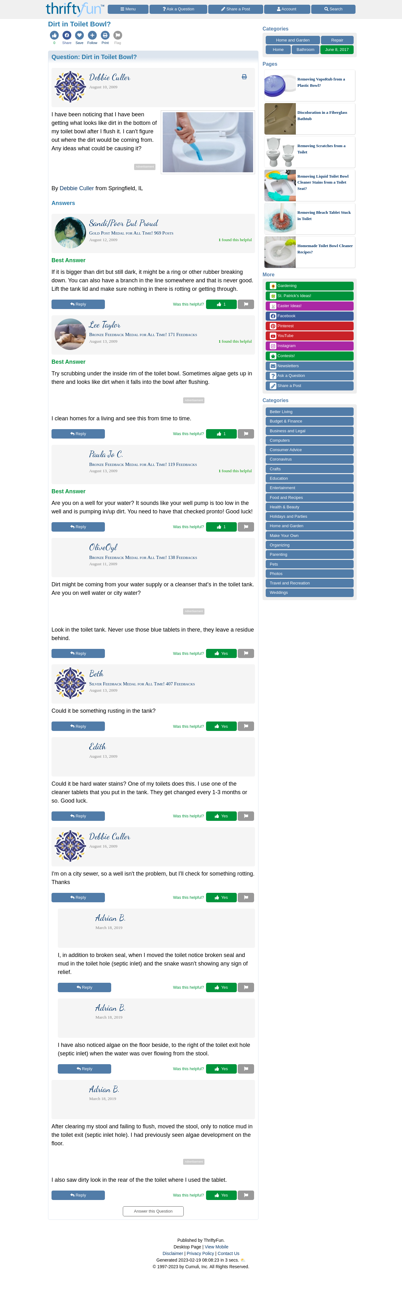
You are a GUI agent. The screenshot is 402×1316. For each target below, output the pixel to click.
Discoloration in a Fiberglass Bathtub (322, 115)
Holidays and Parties (288, 516)
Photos (276, 573)
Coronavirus (281, 459)
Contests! (282, 356)
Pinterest (282, 326)
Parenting (278, 554)
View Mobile (216, 1246)
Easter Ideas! (286, 306)
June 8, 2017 (337, 49)
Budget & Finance (286, 421)
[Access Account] (287, 9)
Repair (337, 40)
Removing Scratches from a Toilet (321, 148)
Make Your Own (284, 535)
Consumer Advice (286, 449)
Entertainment (282, 487)
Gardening (283, 286)
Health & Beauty (284, 507)
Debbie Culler (77, 188)
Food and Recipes (286, 497)
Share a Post (285, 386)
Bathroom (305, 49)
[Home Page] (75, 3)
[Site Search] (333, 9)
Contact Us (228, 1253)
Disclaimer (173, 1253)
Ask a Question (287, 376)
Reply (78, 304)
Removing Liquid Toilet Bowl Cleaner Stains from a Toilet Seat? (323, 182)
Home (278, 49)
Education (279, 478)
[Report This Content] (246, 304)
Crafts (275, 469)
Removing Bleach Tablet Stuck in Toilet (324, 215)
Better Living (281, 411)
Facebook (283, 316)
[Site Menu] (128, 9)
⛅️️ (243, 1260)
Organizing (280, 545)
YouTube (281, 336)
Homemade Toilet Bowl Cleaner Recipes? (325, 248)
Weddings (279, 592)
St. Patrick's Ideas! (290, 296)
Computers (280, 440)
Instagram (283, 346)
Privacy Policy (200, 1253)
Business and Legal (287, 431)
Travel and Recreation (290, 583)
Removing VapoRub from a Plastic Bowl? (321, 82)
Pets (274, 564)
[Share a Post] (235, 9)
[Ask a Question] (178, 9)
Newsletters (284, 366)
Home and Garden (293, 40)
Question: (94, 56)
